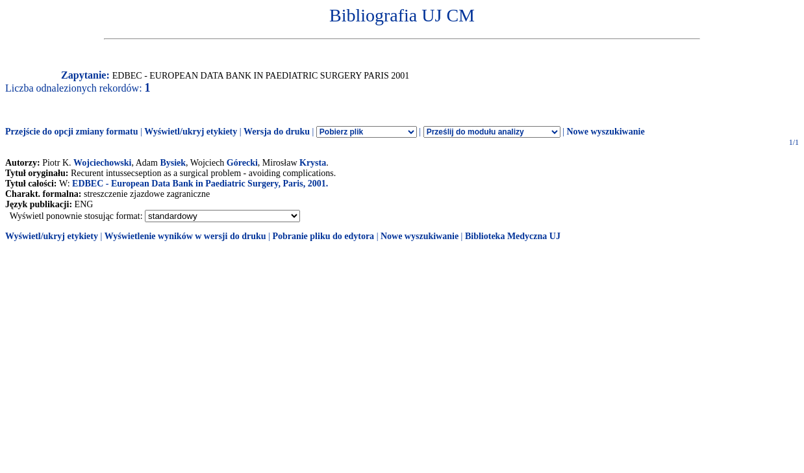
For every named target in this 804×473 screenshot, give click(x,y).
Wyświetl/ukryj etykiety (190, 131)
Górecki (242, 163)
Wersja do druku (277, 131)
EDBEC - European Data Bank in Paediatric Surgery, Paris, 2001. (200, 183)
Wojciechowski (102, 163)
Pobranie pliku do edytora (323, 236)
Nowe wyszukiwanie (605, 131)
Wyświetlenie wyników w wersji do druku (185, 236)
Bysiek (173, 163)
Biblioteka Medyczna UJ (512, 236)
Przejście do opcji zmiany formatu (71, 131)
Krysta (312, 163)
